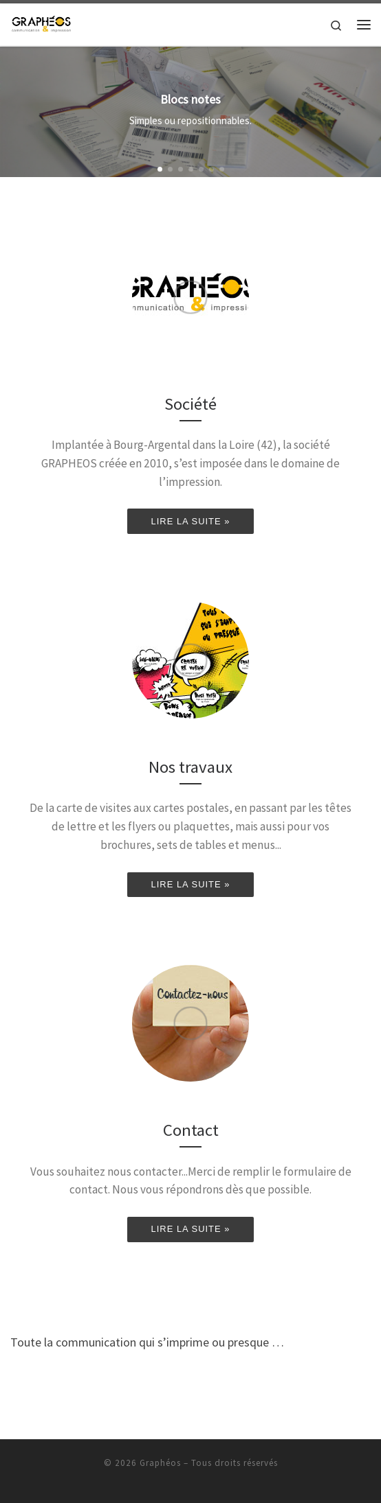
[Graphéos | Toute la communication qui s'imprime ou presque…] (41, 22)
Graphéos (160, 1463)
